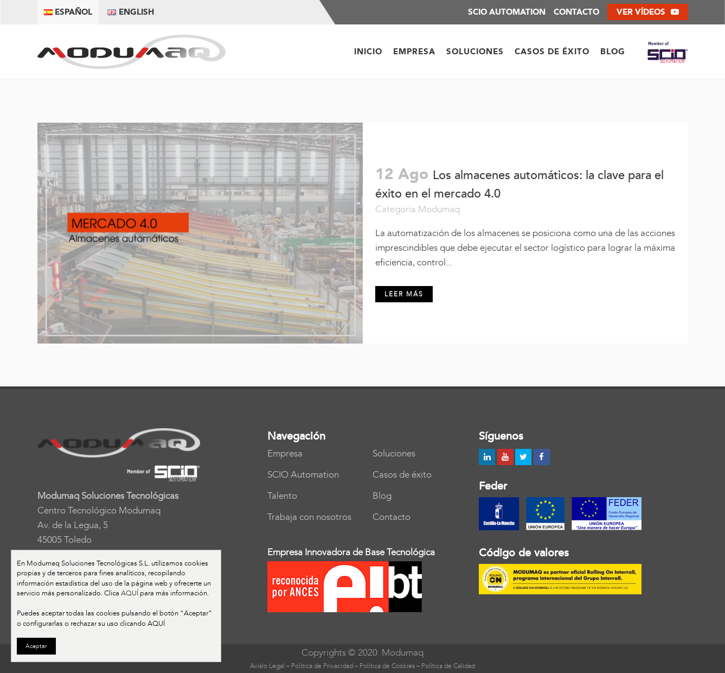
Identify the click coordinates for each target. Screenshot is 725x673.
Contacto (576, 12)
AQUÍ (129, 593)
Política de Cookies (387, 666)
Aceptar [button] (36, 646)
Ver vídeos (648, 12)
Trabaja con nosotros (309, 516)
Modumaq (439, 209)
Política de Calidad (448, 666)
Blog (382, 495)
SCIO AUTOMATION (507, 12)
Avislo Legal (267, 666)
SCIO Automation (303, 474)
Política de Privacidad (322, 666)
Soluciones (394, 453)
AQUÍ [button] (156, 623)
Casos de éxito (402, 474)
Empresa (285, 453)
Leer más (404, 294)
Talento (282, 495)
